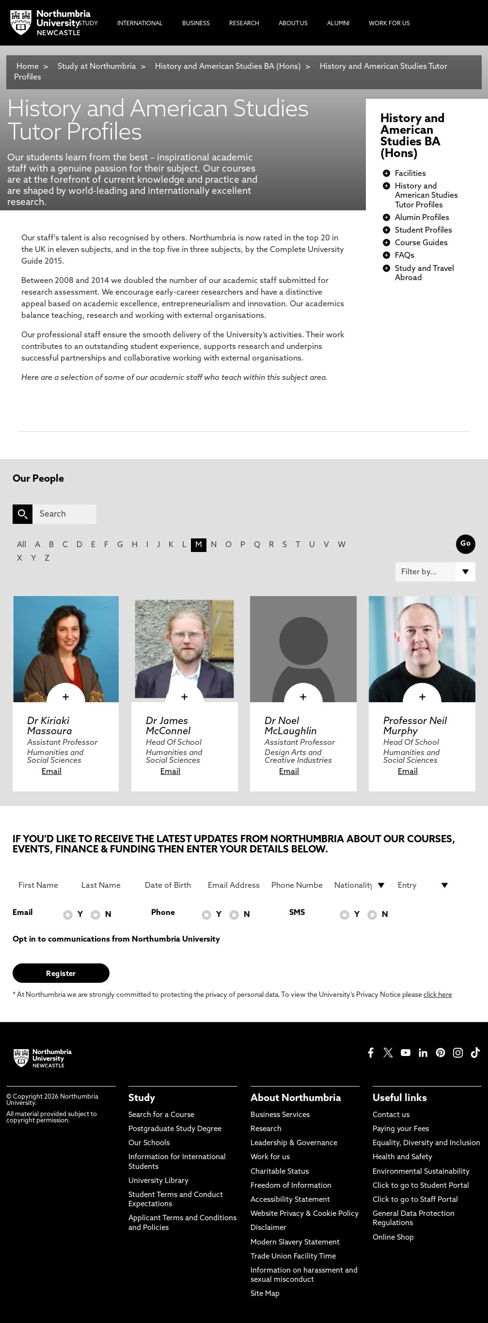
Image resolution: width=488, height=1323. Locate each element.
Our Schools (149, 1143)
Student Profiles (423, 231)
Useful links (400, 1098)
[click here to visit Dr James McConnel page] (184, 649)
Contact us (391, 1115)
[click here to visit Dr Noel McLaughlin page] (303, 649)
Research (266, 1129)
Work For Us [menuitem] (389, 24)
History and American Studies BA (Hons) (228, 67)
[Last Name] (107, 885)
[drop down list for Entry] (424, 885)
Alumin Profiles (422, 218)
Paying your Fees (401, 1129)
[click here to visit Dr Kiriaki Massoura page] (66, 649)
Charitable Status (280, 1172)
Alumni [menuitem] (338, 24)
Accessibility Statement (290, 1200)
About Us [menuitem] (293, 24)
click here (438, 995)
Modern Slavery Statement (295, 1242)
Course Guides (421, 243)
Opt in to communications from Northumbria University (116, 940)
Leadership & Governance (294, 1143)
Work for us (270, 1157)
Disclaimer (268, 1228)
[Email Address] (234, 885)
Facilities (410, 174)
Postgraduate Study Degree (174, 1129)
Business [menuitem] (196, 24)
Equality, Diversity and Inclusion (426, 1143)
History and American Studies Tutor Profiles (426, 196)
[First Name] (44, 885)
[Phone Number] (297, 885)
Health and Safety (402, 1157)
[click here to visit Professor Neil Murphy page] (422, 649)
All (21, 545)
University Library (158, 1181)
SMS (297, 913)
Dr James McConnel (168, 726)
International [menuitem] (140, 24)
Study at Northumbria (97, 67)
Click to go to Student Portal (421, 1186)
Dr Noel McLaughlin (291, 726)
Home (27, 67)
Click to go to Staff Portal (415, 1200)
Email (52, 772)
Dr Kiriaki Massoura (49, 726)
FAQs (404, 256)
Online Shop (393, 1238)
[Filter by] (435, 572)
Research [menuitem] (244, 24)
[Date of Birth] (171, 885)
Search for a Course (161, 1115)
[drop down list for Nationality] (360, 885)
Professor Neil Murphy (415, 726)
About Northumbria (296, 1098)
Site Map (265, 1294)
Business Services (280, 1115)
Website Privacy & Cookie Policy (305, 1214)
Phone (163, 913)
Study (141, 1098)
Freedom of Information (291, 1186)
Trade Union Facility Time (293, 1256)
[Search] (64, 514)
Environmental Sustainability (421, 1172)
